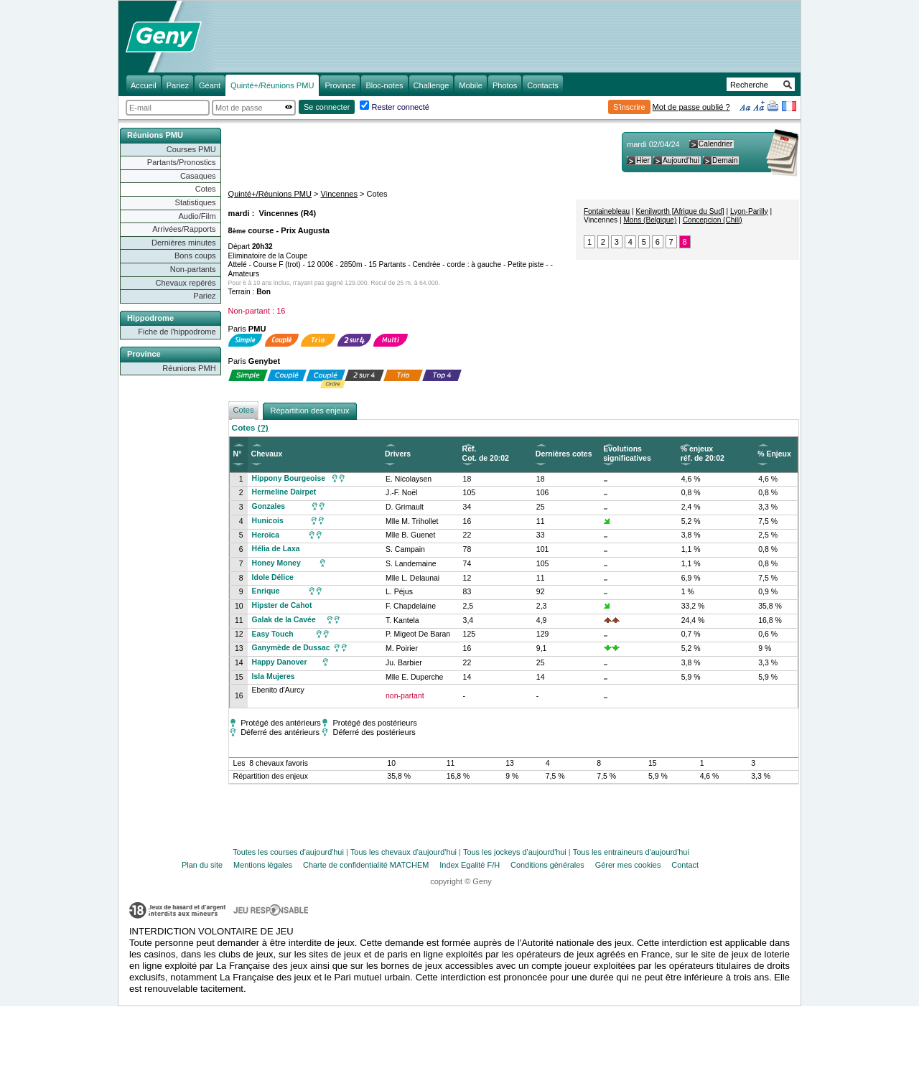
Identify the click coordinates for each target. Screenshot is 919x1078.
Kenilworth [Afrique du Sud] (680, 211)
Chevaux (267, 454)
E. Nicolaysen (408, 479)
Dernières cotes (564, 454)
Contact (685, 865)
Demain (724, 160)
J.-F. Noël (401, 493)
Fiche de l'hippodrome (176, 331)
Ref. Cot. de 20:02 (485, 453)
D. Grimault (405, 507)
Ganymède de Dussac (291, 648)
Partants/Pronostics (181, 162)
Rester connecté (400, 107)
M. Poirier (402, 648)
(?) (263, 428)
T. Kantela (402, 620)
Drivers (398, 454)
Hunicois (268, 521)
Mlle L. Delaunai (412, 578)
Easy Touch (273, 634)
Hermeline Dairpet (284, 492)
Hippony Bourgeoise (289, 478)
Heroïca (265, 535)
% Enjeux (774, 454)
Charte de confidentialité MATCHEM (366, 865)
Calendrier (715, 144)
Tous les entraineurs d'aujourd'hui (631, 852)
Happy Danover (279, 662)
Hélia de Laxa (276, 549)
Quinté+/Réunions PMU (270, 193)
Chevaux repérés (186, 282)
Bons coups (195, 255)
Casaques (198, 176)
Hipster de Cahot (282, 605)
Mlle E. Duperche (414, 677)
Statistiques (195, 202)
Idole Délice (273, 577)
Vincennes (339, 193)
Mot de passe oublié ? (691, 107)
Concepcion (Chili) (712, 220)
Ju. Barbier (404, 663)
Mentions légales (262, 865)
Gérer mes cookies (628, 865)
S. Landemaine (411, 564)
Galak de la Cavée (284, 620)
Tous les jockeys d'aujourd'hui (514, 852)
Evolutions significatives (626, 453)
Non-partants (193, 269)
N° (237, 454)
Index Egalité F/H (469, 865)
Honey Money (276, 563)
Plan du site (202, 865)
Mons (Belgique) (649, 220)
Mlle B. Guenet (410, 535)
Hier (643, 160)
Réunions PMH (188, 368)
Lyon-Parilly (749, 211)
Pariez (204, 295)
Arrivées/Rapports (183, 229)
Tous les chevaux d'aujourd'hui (403, 852)
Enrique (266, 591)
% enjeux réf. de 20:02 (702, 453)
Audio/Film (196, 216)
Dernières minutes (183, 242)
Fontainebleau (607, 211)
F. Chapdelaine (411, 606)
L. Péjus (399, 592)
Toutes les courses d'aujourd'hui (288, 852)
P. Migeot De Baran (418, 634)
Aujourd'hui (681, 160)
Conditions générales (547, 865)
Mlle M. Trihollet (412, 521)
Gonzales (269, 506)
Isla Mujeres (273, 676)
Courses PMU (191, 149)
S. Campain (405, 549)
